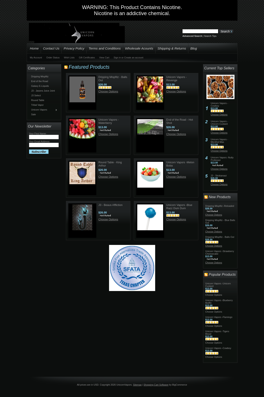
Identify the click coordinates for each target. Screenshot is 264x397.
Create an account (133, 57)
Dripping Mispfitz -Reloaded (219, 206)
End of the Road (39, 81)
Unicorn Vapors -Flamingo (219, 317)
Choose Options (108, 91)
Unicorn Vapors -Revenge (176, 78)
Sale (33, 114)
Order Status (53, 57)
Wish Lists (69, 57)
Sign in (117, 57)
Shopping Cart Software (156, 384)
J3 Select (36, 95)
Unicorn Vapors (43, 109)
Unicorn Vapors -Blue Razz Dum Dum (179, 206)
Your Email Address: (39, 141)
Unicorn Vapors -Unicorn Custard (219, 122)
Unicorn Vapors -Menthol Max (219, 140)
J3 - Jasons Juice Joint (43, 90)
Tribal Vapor (37, 105)
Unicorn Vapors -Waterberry (108, 121)
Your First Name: (38, 133)
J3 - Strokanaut (219, 175)
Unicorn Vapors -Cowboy (218, 348)
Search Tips (210, 36)
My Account (36, 57)
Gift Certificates (87, 57)
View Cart (104, 57)
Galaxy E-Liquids (40, 86)
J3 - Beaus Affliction (110, 205)
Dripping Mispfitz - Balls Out (219, 237)
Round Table (37, 100)
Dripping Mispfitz (39, 76)
